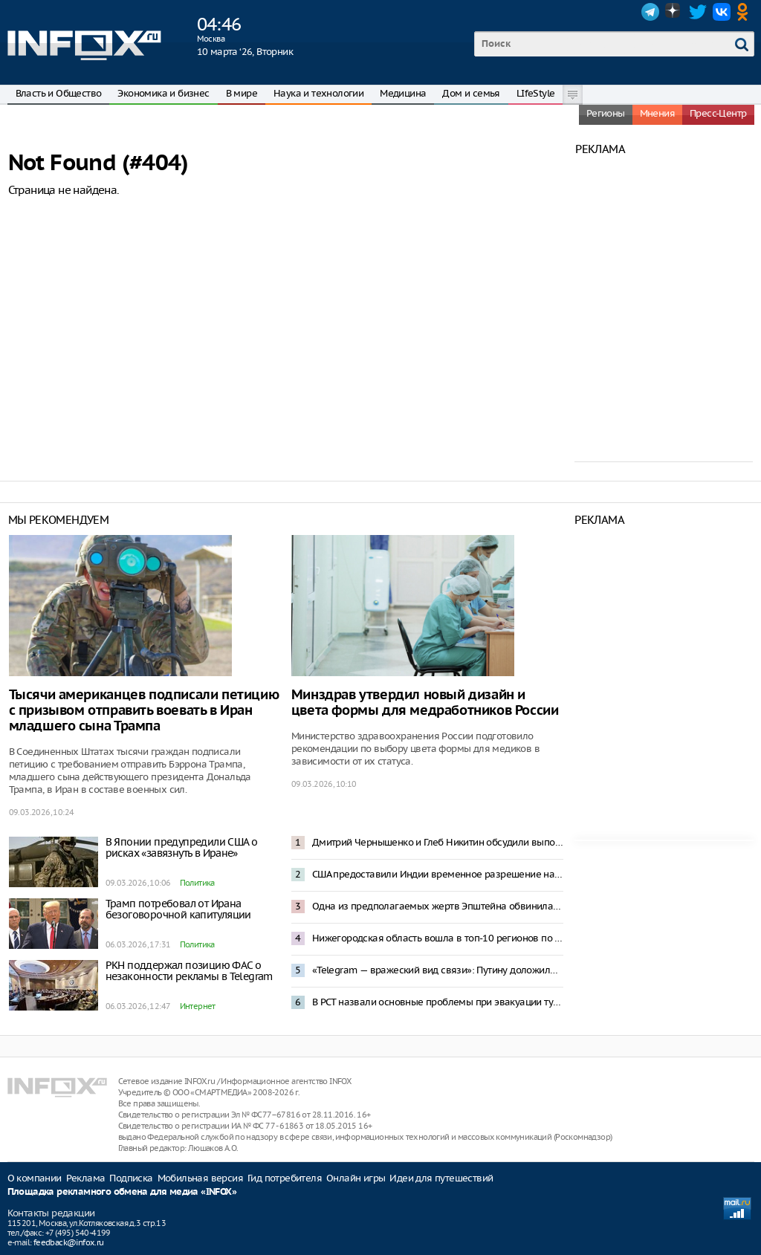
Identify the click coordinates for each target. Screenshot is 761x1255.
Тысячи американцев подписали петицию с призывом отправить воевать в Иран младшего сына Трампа (144, 710)
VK (722, 12)
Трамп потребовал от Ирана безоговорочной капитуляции (178, 909)
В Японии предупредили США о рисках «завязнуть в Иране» (182, 847)
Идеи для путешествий (441, 1178)
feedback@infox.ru (68, 1242)
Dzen (674, 12)
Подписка (130, 1178)
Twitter (698, 12)
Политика (197, 883)
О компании (34, 1178)
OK (745, 12)
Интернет (198, 1006)
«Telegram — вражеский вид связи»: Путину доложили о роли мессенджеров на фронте (437, 970)
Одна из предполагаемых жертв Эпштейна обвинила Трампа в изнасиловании (437, 906)
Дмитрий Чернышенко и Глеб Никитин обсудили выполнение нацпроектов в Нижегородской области (437, 842)
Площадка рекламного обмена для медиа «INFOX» (122, 1192)
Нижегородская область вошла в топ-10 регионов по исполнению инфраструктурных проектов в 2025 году (437, 938)
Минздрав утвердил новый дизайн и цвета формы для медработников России (425, 703)
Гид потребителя (284, 1178)
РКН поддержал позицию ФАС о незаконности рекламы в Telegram (189, 971)
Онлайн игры (355, 1178)
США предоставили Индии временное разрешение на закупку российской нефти (437, 874)
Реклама (86, 1178)
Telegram (650, 12)
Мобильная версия (200, 1178)
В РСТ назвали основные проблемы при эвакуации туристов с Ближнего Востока (437, 1002)
